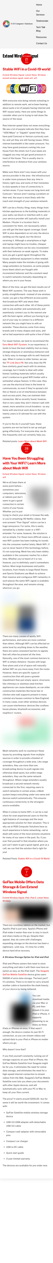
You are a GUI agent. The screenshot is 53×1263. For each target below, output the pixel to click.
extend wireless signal (13, 78)
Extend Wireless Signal (13, 75)
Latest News (31, 75)
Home (39, 5)
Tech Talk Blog (40, 29)
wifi (35, 78)
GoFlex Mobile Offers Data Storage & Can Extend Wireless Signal (23, 887)
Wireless (42, 75)
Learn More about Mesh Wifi (32, 441)
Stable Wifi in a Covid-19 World (34, 858)
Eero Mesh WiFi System (15, 344)
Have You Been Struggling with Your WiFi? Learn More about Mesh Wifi (24, 463)
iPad (27, 897)
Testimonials (42, 21)
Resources (41, 37)
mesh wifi (28, 78)
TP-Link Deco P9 (14, 362)
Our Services (40, 13)
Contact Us (41, 43)
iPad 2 (33, 897)
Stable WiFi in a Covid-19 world (26, 69)
